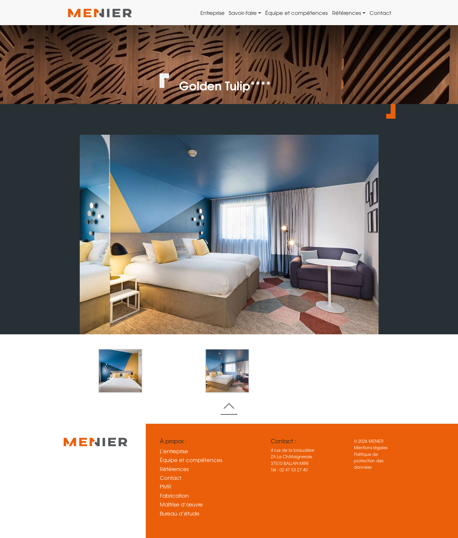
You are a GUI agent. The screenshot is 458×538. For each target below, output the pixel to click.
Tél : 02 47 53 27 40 (289, 470)
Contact (380, 13)
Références (347, 13)
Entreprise (212, 13)
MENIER (376, 441)
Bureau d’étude (179, 513)
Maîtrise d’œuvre (181, 504)
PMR (165, 486)
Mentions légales (370, 447)
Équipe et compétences (296, 13)
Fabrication (174, 495)
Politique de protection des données (368, 460)
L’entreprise (174, 451)
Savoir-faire (243, 13)
